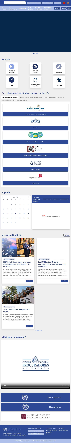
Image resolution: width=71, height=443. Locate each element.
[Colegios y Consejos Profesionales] (10, 97)
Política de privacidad (51, 430)
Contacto (48, 434)
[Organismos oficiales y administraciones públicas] (31, 97)
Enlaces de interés (63, 430)
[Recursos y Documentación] (8, 100)
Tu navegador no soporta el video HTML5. (35, 31)
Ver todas (67, 235)
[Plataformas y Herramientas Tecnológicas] (54, 97)
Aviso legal (48, 432)
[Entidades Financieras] (21, 100)
